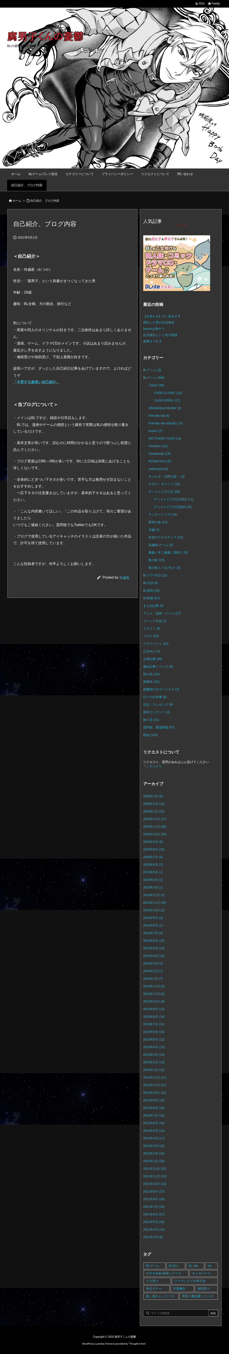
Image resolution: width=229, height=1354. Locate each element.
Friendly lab (158, 415)
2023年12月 (154, 986)
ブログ (151, 636)
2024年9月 (153, 918)
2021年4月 (154, 1229)
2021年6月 (154, 1214)
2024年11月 (154, 902)
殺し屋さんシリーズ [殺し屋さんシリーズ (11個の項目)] (160, 1296)
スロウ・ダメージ (164, 484)
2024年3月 (153, 963)
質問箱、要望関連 (159, 727)
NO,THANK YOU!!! (164, 438)
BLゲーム (154, 377)
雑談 (150, 735)
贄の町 (156, 560)
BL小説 (150, 583)
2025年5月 (153, 872)
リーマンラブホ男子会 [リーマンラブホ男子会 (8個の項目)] (190, 1281)
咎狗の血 (158, 522)
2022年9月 (154, 1100)
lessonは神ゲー (154, 328)
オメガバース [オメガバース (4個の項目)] (201, 1273)
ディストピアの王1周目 (174, 499)
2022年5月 (154, 1130)
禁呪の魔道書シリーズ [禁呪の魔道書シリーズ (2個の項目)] (197, 1296)
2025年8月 (154, 849)
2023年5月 (154, 1039)
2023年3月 (154, 1054)
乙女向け (151, 651)
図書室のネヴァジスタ (161, 689)
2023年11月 (154, 994)
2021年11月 (154, 1176)
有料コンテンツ (156, 712)
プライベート (155, 643)
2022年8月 (154, 1108)
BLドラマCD (155, 575)
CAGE (156, 385)
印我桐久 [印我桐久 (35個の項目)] (179, 1288)
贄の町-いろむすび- (164, 567)
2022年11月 (154, 1085)
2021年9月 (154, 1191)
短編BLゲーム (160, 545)
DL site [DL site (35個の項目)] (193, 1265)
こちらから (154, 766)
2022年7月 (154, 1115)
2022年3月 (154, 1146)
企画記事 (152, 659)
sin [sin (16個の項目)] (210, 1265)
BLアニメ (152, 370)
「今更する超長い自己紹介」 (36, 382)
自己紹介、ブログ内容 (44, 200)
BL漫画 (151, 590)
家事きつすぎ (152, 341)
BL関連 (151, 598)
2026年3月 (153, 796)
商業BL (151, 681)
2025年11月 (154, 826)
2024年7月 (153, 933)
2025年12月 (154, 819)
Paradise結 (159, 453)
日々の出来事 (155, 697)
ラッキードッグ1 (162, 514)
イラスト (151, 628)
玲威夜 (124, 577)
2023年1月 (154, 1070)
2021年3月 (153, 1237)
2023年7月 (154, 1024)
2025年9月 (153, 842)
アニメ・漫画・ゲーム (162, 613)
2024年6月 (154, 940)
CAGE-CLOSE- (168, 393)
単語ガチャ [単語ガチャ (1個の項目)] (154, 1288)
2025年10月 (154, 834)
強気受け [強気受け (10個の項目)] (203, 1288)
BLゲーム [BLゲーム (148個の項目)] (152, 1265)
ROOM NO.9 (159, 461)
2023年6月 (154, 1032)
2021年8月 (154, 1199)
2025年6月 (153, 864)
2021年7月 (154, 1206)
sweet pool (158, 469)
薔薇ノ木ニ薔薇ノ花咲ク (168, 552)
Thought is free (137, 1343)
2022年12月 (154, 1077)
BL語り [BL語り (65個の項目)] (174, 1265)
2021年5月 (154, 1222)
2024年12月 (154, 895)
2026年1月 (154, 811)
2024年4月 (154, 956)
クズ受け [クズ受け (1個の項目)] (152, 1281)
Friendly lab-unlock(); (165, 423)
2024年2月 (153, 971)
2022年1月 (154, 1161)
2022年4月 (154, 1138)
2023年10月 (154, 1001)
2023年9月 (154, 1009)
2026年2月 (154, 804)
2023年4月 (154, 1047)
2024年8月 (153, 925)
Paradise (157, 446)
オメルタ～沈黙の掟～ (166, 476)
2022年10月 (154, 1092)
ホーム (17, 200)
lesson (155, 431)
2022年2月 (154, 1153)
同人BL (151, 674)
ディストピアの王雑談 (173, 507)
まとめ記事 (153, 605)
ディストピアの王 (164, 491)
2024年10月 (154, 910)
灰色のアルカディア (165, 537)
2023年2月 (154, 1062)
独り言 (151, 719)
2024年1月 (153, 978)
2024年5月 (154, 948)
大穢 (153, 529)
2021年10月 (154, 1184)
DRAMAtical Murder (164, 408)
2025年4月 (153, 880)
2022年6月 (154, 1123)
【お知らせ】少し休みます (162, 316)
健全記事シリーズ (158, 666)
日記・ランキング (158, 704)
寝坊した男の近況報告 (158, 322)
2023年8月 (154, 1016)
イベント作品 (155, 621)
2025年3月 (153, 887)
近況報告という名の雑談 (160, 335)
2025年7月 (153, 857)
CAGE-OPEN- (167, 400)
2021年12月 (154, 1168)
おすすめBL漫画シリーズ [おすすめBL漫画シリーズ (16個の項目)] (163, 1273)
